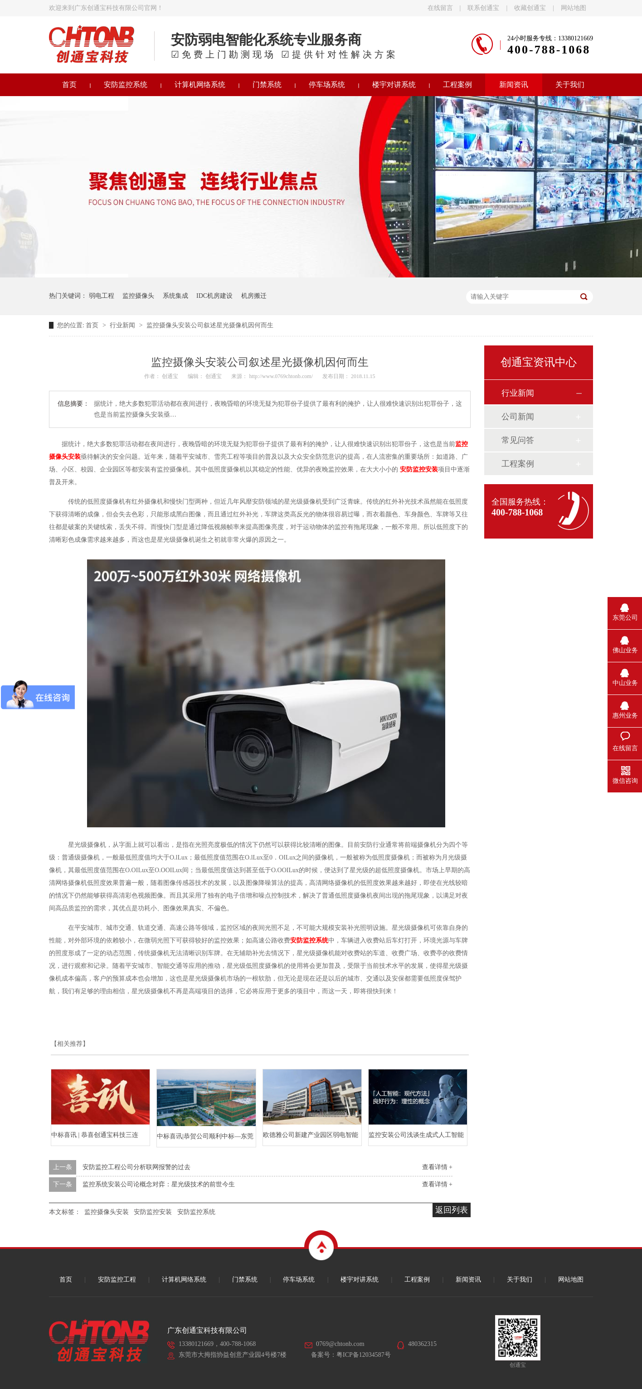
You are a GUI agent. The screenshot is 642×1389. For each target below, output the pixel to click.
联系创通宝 (483, 8)
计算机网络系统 (200, 84)
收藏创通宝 (530, 8)
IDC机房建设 (214, 295)
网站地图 (573, 8)
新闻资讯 (513, 84)
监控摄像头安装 (106, 1212)
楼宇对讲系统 (394, 84)
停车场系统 (327, 84)
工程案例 (457, 84)
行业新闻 (123, 325)
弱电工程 (101, 295)
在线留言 (440, 8)
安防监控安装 (419, 469)
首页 (69, 84)
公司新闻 (517, 416)
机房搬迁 (254, 295)
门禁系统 (267, 84)
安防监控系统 (125, 84)
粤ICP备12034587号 (363, 1354)
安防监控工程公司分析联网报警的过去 (136, 1167)
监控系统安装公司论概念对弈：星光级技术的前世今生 (159, 1184)
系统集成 (175, 295)
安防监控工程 (117, 1279)
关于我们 (569, 84)
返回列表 (451, 1209)
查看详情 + (437, 1167)
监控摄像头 (138, 295)
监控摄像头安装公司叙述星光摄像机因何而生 (209, 325)
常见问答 (517, 440)
